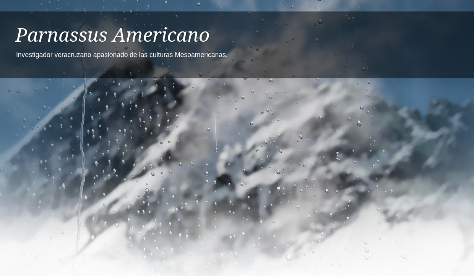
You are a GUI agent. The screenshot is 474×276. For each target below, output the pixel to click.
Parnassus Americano (112, 35)
